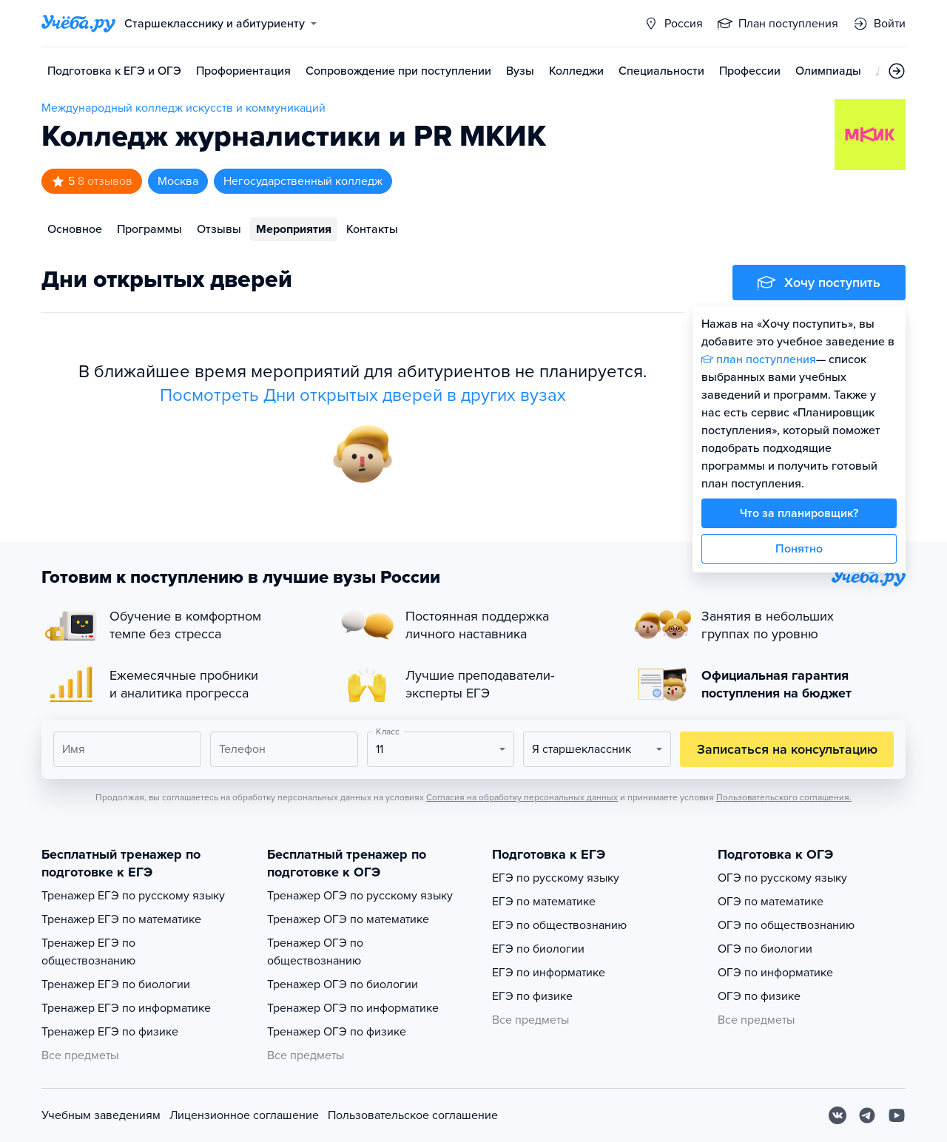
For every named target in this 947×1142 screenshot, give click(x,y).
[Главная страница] (78, 24)
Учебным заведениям (101, 1115)
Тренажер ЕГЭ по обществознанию (88, 952)
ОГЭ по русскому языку (782, 878)
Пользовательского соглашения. (784, 797)
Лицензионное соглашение (244, 1115)
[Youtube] (897, 1115)
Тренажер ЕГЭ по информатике (126, 1008)
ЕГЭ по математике (544, 901)
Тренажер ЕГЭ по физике (109, 1031)
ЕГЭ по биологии (538, 949)
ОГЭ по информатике (775, 972)
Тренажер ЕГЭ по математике (121, 919)
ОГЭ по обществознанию (786, 925)
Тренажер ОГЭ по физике (336, 1031)
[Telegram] (867, 1115)
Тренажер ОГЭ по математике (348, 919)
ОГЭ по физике (759, 996)
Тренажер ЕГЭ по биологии (115, 984)
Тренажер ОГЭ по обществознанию (315, 952)
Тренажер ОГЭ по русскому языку (360, 895)
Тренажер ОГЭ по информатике (353, 1008)
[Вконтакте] (837, 1115)
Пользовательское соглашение (413, 1115)
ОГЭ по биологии (765, 949)
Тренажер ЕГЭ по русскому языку (133, 895)
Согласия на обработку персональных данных (522, 797)
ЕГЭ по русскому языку (555, 878)
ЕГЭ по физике (532, 996)
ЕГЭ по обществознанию (559, 925)
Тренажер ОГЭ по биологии (342, 984)
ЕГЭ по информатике (548, 972)
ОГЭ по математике (770, 901)
